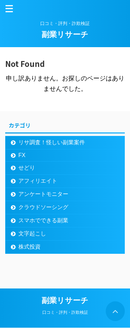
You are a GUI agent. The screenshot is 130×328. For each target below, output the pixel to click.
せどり (26, 168)
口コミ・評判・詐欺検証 (65, 312)
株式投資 (29, 247)
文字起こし (32, 233)
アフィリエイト (37, 181)
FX (21, 155)
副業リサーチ (65, 34)
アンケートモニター (43, 194)
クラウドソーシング (43, 207)
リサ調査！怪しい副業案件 (51, 142)
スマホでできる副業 (43, 220)
